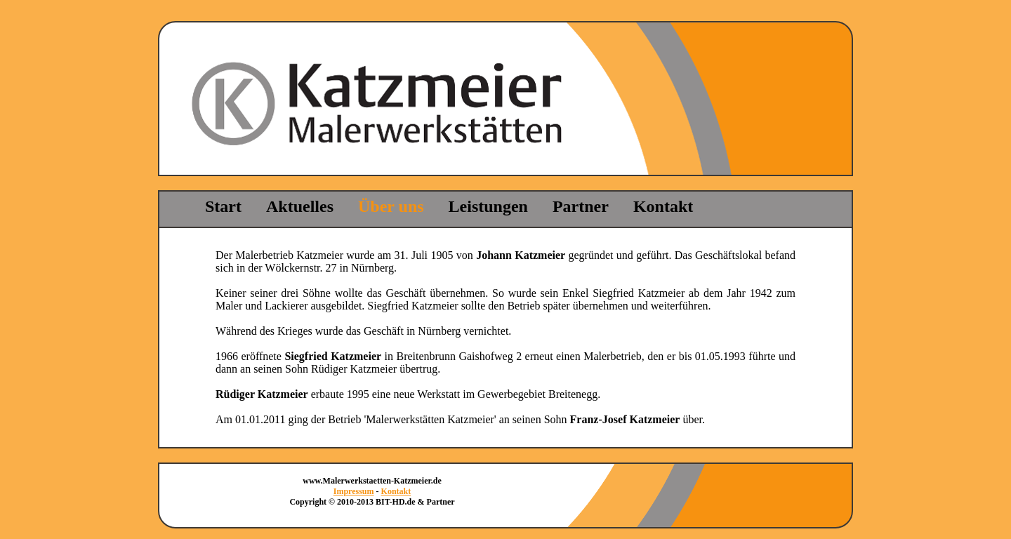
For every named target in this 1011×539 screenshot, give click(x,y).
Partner (581, 206)
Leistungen (488, 206)
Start (223, 206)
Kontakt (663, 206)
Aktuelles (299, 206)
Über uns (391, 206)
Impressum (353, 491)
